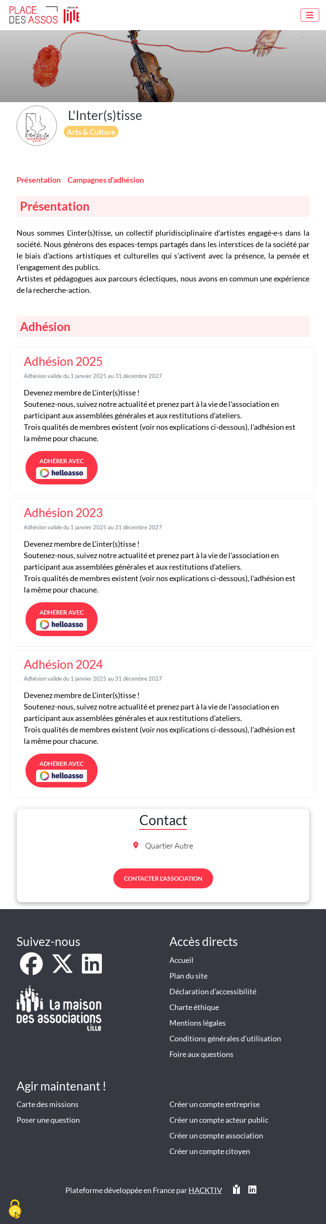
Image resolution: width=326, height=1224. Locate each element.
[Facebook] (32, 969)
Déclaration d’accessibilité (212, 991)
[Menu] (310, 15)
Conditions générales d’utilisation (225, 1038)
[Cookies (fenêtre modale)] (15, 1209)
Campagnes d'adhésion (105, 179)
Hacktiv (205, 1190)
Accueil (181, 960)
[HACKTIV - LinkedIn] (252, 1194)
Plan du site (188, 975)
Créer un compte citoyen (209, 1151)
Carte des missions (48, 1104)
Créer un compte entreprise (214, 1104)
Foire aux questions (201, 1054)
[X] (63, 969)
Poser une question (48, 1119)
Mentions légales (197, 1022)
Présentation (39, 179)
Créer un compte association (216, 1135)
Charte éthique (194, 1007)
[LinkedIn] (92, 969)
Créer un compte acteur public (218, 1119)
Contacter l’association (163, 878)
